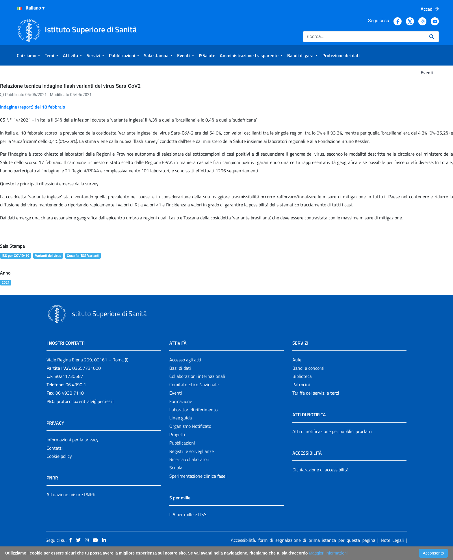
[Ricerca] (364, 36)
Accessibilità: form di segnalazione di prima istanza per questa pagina (303, 540)
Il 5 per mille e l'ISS (188, 514)
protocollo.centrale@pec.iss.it (85, 401)
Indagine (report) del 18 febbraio (32, 106)
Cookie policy (59, 456)
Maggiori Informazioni (328, 553)
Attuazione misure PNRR (71, 494)
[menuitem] (28, 55)
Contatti (55, 448)
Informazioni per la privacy (73, 439)
